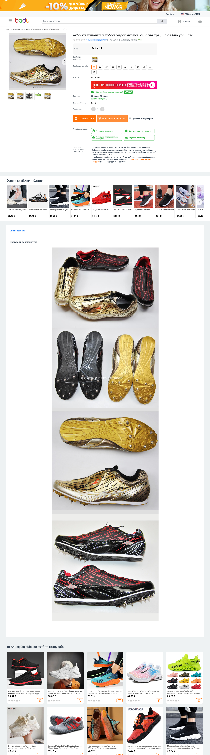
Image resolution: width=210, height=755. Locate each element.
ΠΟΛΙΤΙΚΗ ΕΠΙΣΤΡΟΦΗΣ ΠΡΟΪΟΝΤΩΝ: (78, 149)
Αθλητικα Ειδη (18, 29)
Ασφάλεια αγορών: (80, 129)
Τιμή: (76, 48)
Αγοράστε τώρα (84, 118)
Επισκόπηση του (17, 231)
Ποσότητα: (77, 109)
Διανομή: (76, 96)
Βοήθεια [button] (171, 14)
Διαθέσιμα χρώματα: (77, 58)
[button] (10, 20)
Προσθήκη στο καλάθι (112, 118)
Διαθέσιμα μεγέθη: (80, 66)
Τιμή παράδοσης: (79, 103)
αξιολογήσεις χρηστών (96, 40)
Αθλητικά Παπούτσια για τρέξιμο (56, 29)
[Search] (99, 21)
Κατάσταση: (77, 77)
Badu (8, 29)
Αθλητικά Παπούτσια (33, 29)
